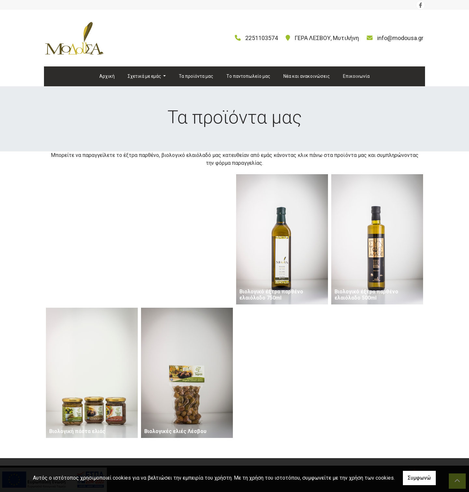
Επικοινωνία (356, 76)
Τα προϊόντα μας (196, 76)
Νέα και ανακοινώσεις (306, 76)
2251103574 (261, 38)
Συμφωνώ (419, 478)
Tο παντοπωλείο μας (248, 76)
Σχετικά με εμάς (145, 76)
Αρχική (107, 76)
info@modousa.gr (400, 38)
